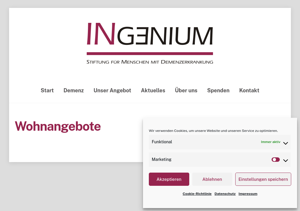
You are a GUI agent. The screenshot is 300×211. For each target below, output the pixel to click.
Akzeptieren (168, 179)
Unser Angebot (112, 90)
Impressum (247, 194)
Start (47, 90)
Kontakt (249, 90)
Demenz (74, 90)
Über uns (186, 90)
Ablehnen (212, 179)
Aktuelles (153, 90)
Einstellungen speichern (263, 179)
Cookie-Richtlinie (197, 194)
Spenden (218, 90)
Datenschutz (225, 194)
